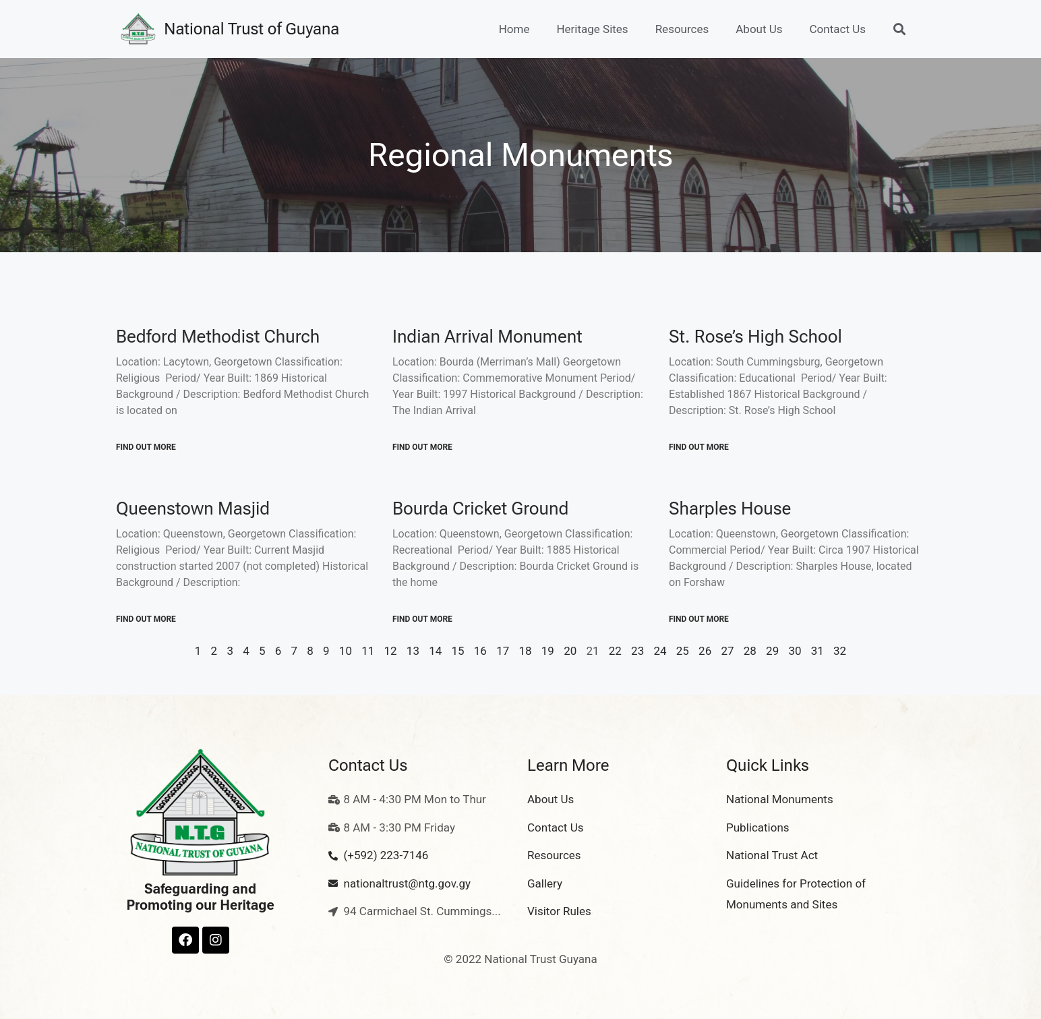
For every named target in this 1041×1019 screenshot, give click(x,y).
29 (772, 651)
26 (704, 651)
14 (435, 651)
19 (547, 651)
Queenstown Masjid (193, 508)
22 (615, 651)
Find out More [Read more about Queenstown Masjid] (146, 619)
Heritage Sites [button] (592, 29)
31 (817, 651)
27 (727, 651)
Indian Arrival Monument (487, 336)
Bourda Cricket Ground (480, 508)
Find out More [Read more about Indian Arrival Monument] (422, 447)
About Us (759, 29)
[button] (899, 29)
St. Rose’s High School (755, 336)
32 (839, 651)
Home (514, 29)
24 (659, 651)
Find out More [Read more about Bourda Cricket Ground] (422, 619)
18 (524, 651)
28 (750, 651)
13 (413, 651)
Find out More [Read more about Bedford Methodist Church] (146, 447)
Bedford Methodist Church (218, 336)
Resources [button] (682, 29)
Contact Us (838, 29)
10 (345, 651)
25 (682, 651)
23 (637, 651)
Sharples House (730, 508)
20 (570, 651)
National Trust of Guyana (251, 29)
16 (480, 651)
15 (457, 651)
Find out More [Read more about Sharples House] (699, 619)
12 (390, 651)
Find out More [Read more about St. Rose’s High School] (699, 447)
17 (502, 651)
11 (367, 651)
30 (794, 651)
